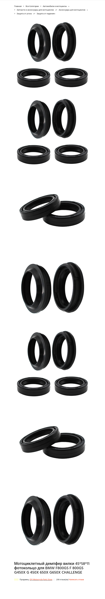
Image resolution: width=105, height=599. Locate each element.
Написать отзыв (76, 579)
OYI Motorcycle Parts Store (41, 579)
